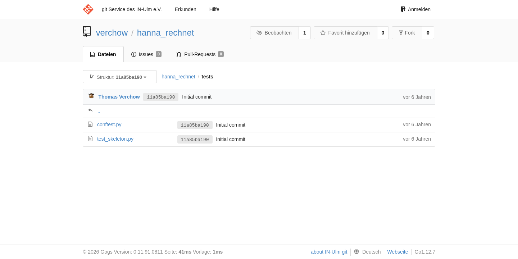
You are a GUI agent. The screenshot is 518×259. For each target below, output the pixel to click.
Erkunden (185, 9)
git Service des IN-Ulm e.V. (132, 9)
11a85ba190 (161, 97)
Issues (146, 54)
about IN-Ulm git (329, 252)
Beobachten (273, 33)
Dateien (103, 54)
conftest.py (109, 124)
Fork (407, 33)
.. (98, 111)
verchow (112, 32)
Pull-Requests (200, 54)
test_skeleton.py (115, 139)
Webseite (397, 252)
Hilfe (214, 9)
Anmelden (415, 9)
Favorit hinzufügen (345, 33)
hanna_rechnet (165, 32)
